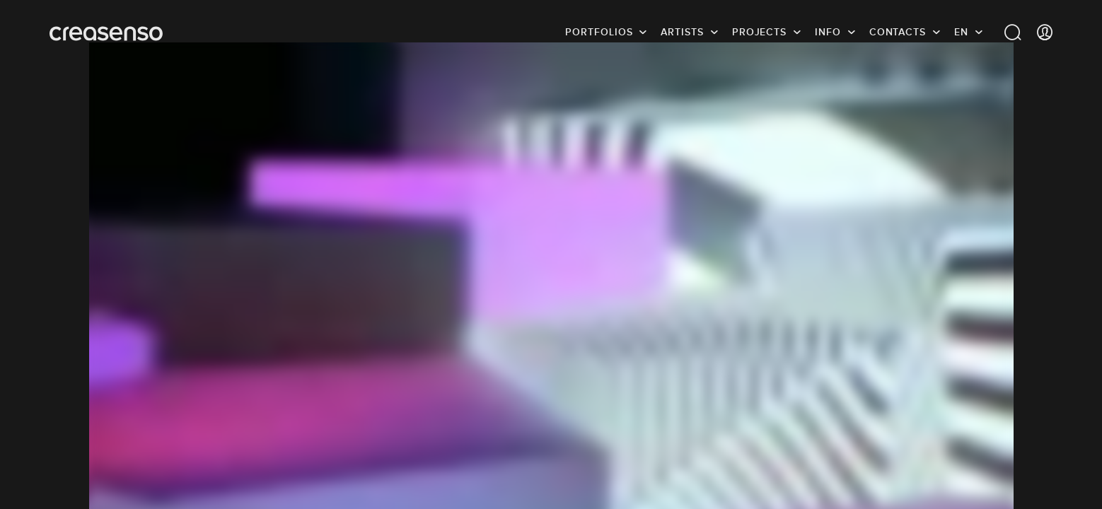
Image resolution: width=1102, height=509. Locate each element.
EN (961, 31)
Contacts (897, 31)
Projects (759, 31)
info (828, 31)
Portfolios (598, 31)
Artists (682, 31)
